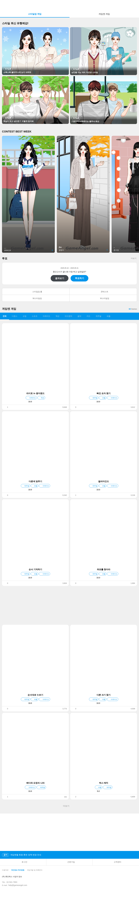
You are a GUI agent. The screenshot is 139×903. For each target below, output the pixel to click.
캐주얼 (98, 316)
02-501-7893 (12, 882)
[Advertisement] (69, 605)
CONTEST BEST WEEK (16, 131)
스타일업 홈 (35, 292)
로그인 (23, 862)
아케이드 (46, 316)
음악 (79, 316)
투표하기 (79, 278)
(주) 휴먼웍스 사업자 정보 (14, 876)
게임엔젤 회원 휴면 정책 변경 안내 (21, 855)
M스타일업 (103, 298)
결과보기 (59, 278)
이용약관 (5, 870)
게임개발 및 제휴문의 (34, 870)
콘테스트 (103, 292)
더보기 (133, 258)
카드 (88, 316)
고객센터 (115, 862)
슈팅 (24, 316)
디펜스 (14, 316)
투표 (4, 258)
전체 (4, 316)
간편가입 (69, 862)
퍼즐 (108, 316)
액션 (57, 316)
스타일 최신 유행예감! (15, 23)
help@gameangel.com (17, 885)
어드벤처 (68, 316)
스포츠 (34, 316)
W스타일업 (36, 298)
